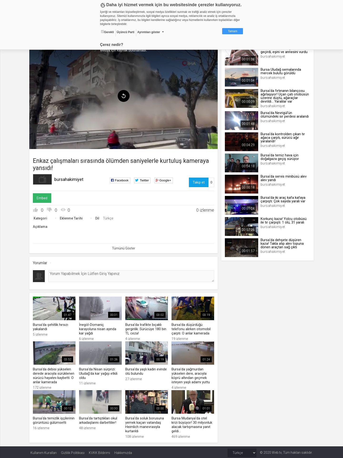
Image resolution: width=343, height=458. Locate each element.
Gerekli (107, 32)
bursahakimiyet (70, 178)
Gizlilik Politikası (73, 451)
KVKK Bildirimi (99, 451)
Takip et (198, 182)
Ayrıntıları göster (148, 32)
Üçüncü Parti (125, 32)
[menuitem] (41, 128)
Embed (43, 197)
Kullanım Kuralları (43, 451)
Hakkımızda (123, 451)
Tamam (232, 31)
